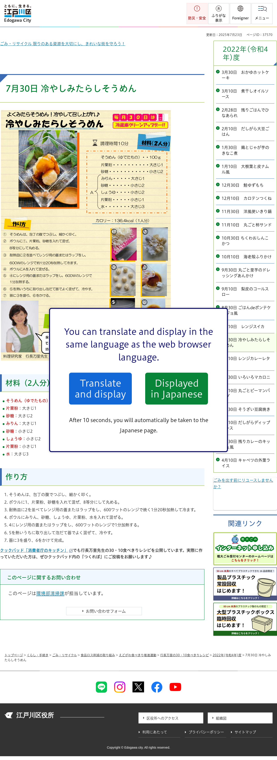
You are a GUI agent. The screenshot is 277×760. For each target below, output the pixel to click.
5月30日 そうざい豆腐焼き (246, 409)
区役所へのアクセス (162, 718)
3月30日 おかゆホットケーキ (245, 75)
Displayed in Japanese (177, 389)
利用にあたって (154, 732)
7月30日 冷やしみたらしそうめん (246, 342)
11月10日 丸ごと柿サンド (247, 225)
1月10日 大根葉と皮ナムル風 (245, 169)
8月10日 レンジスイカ (243, 327)
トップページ (13, 655)
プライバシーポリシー (206, 732)
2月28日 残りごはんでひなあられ (245, 113)
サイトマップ (245, 732)
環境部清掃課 (50, 593)
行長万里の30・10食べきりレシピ (184, 655)
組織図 (221, 718)
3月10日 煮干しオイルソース (245, 94)
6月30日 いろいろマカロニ (246, 377)
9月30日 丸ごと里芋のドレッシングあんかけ (246, 272)
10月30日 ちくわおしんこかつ (245, 241)
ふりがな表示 (219, 18)
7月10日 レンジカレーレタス (246, 361)
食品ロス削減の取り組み (98, 655)
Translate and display (100, 389)
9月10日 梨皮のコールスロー (245, 291)
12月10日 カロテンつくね (247, 198)
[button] (240, 13)
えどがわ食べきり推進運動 (137, 655)
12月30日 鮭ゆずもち (243, 185)
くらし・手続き (37, 655)
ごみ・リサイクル (64, 655)
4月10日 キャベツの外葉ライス (246, 463)
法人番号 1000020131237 (82, 715)
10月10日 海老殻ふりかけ (247, 257)
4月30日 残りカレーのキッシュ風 (246, 444)
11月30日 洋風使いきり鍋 (247, 211)
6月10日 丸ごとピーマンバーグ (246, 393)
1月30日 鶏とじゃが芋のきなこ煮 (245, 150)
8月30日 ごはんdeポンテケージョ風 (246, 310)
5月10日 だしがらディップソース (246, 425)
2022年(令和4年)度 (245, 53)
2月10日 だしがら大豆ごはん (245, 131)
